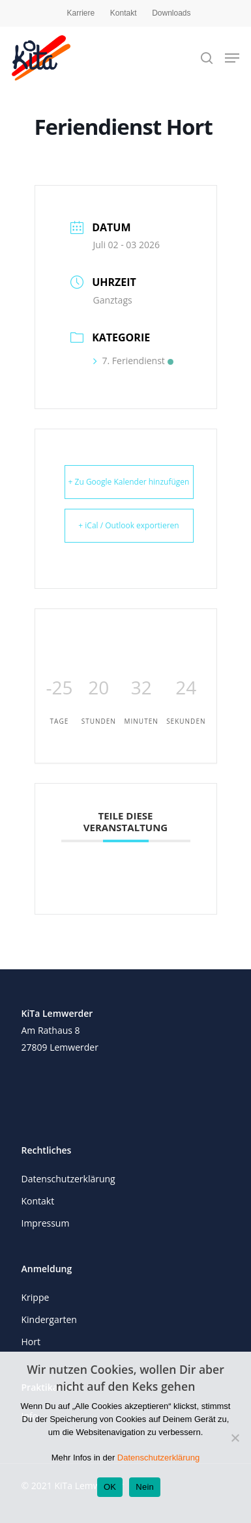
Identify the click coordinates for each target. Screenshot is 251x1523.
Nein (145, 1487)
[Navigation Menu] (232, 57)
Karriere (80, 13)
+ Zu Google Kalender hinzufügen (129, 481)
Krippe (36, 1297)
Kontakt (123, 13)
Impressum (46, 1223)
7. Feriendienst (133, 360)
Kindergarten (49, 1319)
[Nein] (234, 1437)
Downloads (171, 13)
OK (110, 1487)
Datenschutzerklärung (68, 1179)
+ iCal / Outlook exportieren (128, 525)
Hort (31, 1341)
